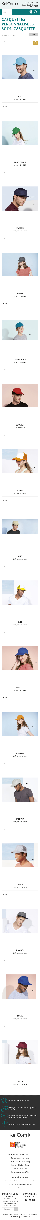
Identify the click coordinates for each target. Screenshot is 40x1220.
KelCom (9, 1214)
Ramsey (20, 950)
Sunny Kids (20, 359)
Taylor (20, 1082)
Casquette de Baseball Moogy (20, 1161)
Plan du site (26, 1216)
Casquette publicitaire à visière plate (20, 1184)
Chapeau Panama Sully (20, 1168)
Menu (7, 12)
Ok (16, 1209)
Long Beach (20, 162)
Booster (20, 425)
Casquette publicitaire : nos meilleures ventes (20, 1181)
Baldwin (20, 819)
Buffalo (20, 688)
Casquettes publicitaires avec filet (20, 1188)
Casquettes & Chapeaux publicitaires (30, 6)
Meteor (20, 753)
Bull (20, 622)
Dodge (20, 885)
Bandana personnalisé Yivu (20, 1172)
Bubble (20, 491)
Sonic (20, 1016)
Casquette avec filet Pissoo (20, 1158)
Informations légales (16, 1216)
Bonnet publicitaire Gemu (20, 1165)
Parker (20, 228)
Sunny (20, 294)
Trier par (33, 34)
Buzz (20, 97)
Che (20, 556)
